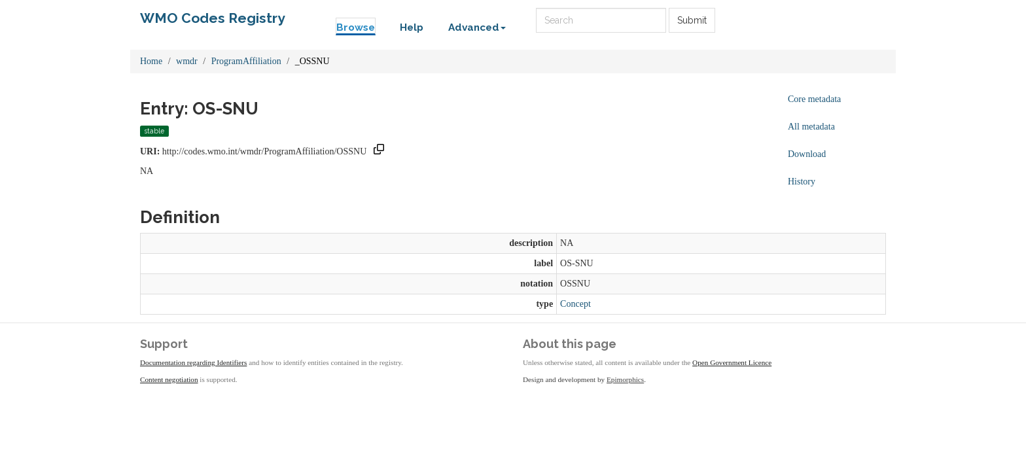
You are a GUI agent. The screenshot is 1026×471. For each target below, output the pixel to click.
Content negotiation (169, 379)
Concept (575, 304)
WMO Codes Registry (212, 18)
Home (151, 61)
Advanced (477, 27)
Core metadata (814, 99)
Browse (355, 27)
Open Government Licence (731, 362)
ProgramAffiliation (246, 61)
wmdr (187, 61)
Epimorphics (625, 379)
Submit (692, 20)
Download (807, 154)
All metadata (811, 126)
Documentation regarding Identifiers (193, 362)
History (801, 181)
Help (411, 27)
